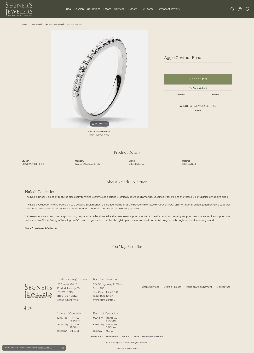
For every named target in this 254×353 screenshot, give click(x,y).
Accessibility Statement (152, 336)
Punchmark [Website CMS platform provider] (132, 348)
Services (119, 9)
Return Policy (97, 336)
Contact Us (223, 287)
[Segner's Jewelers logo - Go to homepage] (18, 9)
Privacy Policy (112, 336)
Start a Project (172, 287)
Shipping (181, 94)
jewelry (25, 24)
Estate (107, 9)
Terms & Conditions (130, 336)
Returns (215, 94)
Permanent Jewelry (168, 9)
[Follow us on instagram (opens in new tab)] (29, 308)
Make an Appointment (199, 287)
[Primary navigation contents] (122, 9)
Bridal (68, 9)
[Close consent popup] (63, 348)
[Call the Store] (67, 296)
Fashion (79, 9)
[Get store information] (68, 300)
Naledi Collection (136, 164)
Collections (93, 9)
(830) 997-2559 (99, 135)
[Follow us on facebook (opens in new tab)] (25, 308)
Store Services (150, 287)
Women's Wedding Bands (54, 24)
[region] (99, 79)
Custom (132, 9)
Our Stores (147, 9)
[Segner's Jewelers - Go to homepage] (38, 291)
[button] (233, 9)
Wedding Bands (36, 24)
